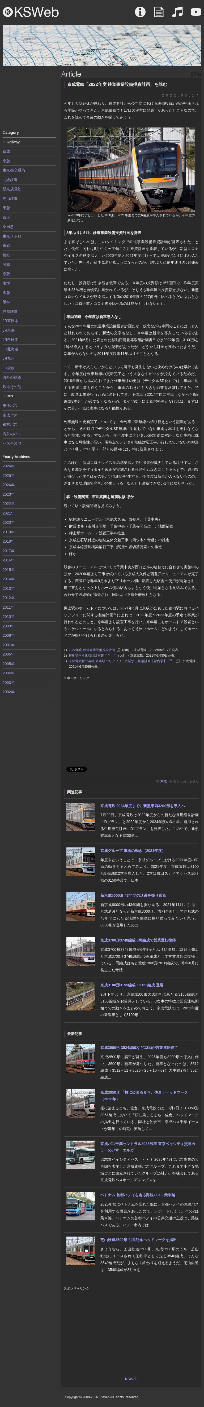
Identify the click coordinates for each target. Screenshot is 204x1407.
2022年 (9, 504)
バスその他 (12, 443)
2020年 (9, 522)
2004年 (9, 673)
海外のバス (12, 434)
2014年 (9, 579)
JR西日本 (10, 339)
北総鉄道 (10, 180)
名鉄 (6, 264)
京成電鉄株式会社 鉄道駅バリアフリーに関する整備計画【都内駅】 (121, 661)
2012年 (9, 598)
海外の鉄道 (12, 377)
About (140, 15)
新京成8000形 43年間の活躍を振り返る (133, 895)
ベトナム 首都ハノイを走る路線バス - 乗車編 (137, 1195)
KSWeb (31, 12)
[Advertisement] (29, 97)
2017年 (9, 551)
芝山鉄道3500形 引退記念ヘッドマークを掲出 (138, 1240)
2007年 (9, 645)
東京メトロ (12, 236)
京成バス (10, 415)
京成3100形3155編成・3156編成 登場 (131, 985)
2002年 (9, 692)
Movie (196, 15)
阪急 (6, 293)
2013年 (9, 588)
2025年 (9, 475)
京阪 (6, 274)
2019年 (9, 532)
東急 (6, 208)
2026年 (9, 466)
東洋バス (10, 405)
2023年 (9, 494)
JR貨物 (9, 368)
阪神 (6, 302)
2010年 (9, 616)
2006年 (9, 654)
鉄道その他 (12, 387)
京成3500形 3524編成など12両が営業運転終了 (139, 1047)
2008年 (9, 635)
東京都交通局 (14, 170)
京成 (163, 781)
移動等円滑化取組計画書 (90, 655)
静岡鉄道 (10, 311)
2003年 (9, 682)
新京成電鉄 (12, 189)
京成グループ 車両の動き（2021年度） (132, 850)
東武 (6, 245)
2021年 (9, 513)
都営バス (10, 424)
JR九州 (9, 358)
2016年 (9, 560)
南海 (6, 283)
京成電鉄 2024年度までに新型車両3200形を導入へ (142, 806)
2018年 (9, 541)
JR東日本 (10, 321)
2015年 (9, 570)
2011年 (9, 607)
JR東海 (9, 330)
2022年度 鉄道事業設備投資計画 (92, 650)
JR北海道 (10, 349)
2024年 (9, 485)
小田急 (8, 227)
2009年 (9, 626)
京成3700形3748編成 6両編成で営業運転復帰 (138, 940)
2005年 (9, 664)
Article (159, 15)
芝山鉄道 (10, 198)
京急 (6, 161)
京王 (6, 217)
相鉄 (6, 255)
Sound (177, 15)
